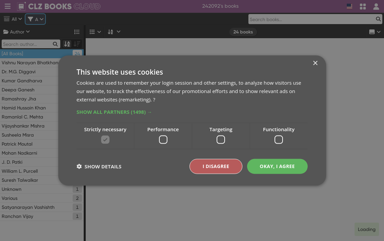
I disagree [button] (216, 166)
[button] (192, 111)
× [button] (315, 63)
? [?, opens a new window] (154, 99)
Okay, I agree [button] (277, 166)
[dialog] (192, 120)
